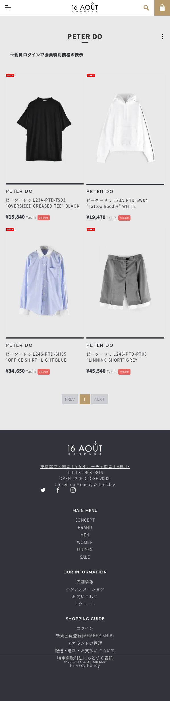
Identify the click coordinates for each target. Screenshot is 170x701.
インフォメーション (85, 589)
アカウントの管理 (85, 643)
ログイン (85, 628)
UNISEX (85, 549)
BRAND (85, 527)
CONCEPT (85, 520)
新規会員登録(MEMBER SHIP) (85, 635)
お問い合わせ (85, 596)
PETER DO (19, 191)
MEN (85, 535)
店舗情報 (85, 581)
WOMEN (85, 542)
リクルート (85, 603)
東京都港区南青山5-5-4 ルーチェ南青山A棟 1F (85, 466)
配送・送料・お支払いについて (85, 650)
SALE (85, 557)
